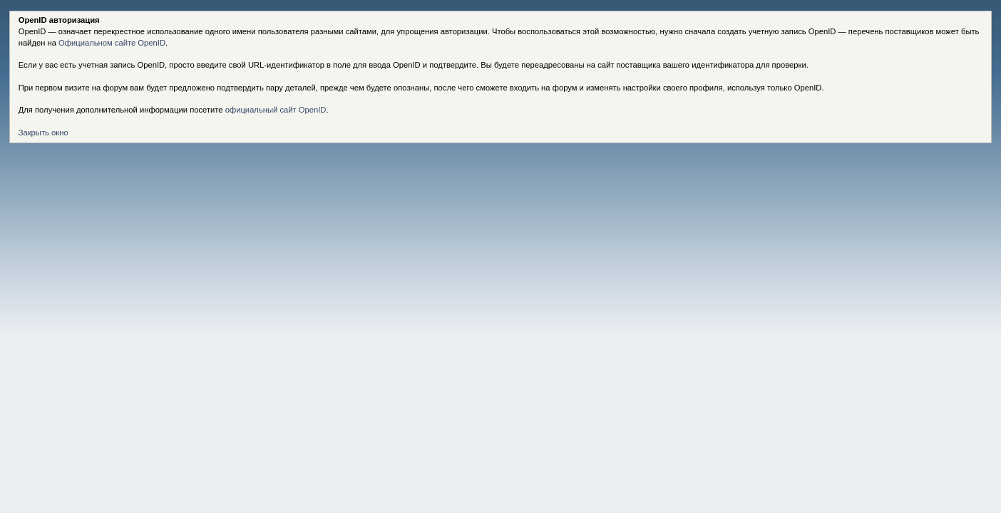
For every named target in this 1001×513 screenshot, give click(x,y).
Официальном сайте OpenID (111, 42)
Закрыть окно (43, 132)
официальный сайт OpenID (276, 109)
